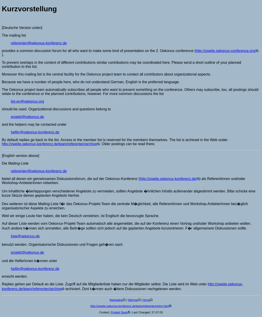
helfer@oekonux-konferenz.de (35, 132)
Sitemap (133, 300)
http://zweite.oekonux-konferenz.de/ (168, 179)
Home (146, 300)
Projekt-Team (119, 312)
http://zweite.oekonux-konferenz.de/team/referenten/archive (49, 144)
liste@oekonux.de (25, 236)
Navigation (116, 300)
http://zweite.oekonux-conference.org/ (226, 51)
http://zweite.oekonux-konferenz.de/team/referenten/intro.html (129, 306)
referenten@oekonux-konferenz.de (39, 43)
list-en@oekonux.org (27, 101)
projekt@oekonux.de (27, 117)
